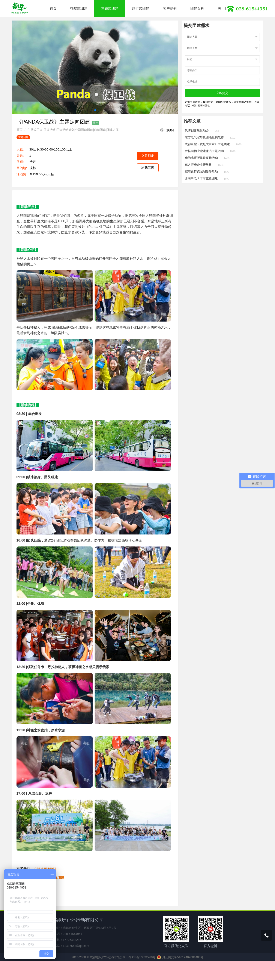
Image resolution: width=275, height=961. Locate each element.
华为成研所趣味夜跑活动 (201, 157)
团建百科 (197, 8)
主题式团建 (109, 8)
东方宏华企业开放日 (198, 164)
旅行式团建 (140, 8)
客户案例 (170, 8)
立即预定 (147, 156)
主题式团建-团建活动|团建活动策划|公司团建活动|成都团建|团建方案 (73, 129)
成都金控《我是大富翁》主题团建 (207, 144)
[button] (95, 110)
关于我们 (224, 8)
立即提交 (222, 93)
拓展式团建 (78, 8)
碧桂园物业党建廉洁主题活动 (204, 151)
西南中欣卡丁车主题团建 (201, 178)
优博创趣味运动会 (197, 130)
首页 (53, 8)
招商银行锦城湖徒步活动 (201, 171)
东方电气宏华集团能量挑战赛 (204, 137)
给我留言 (147, 167)
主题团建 (23, 137)
